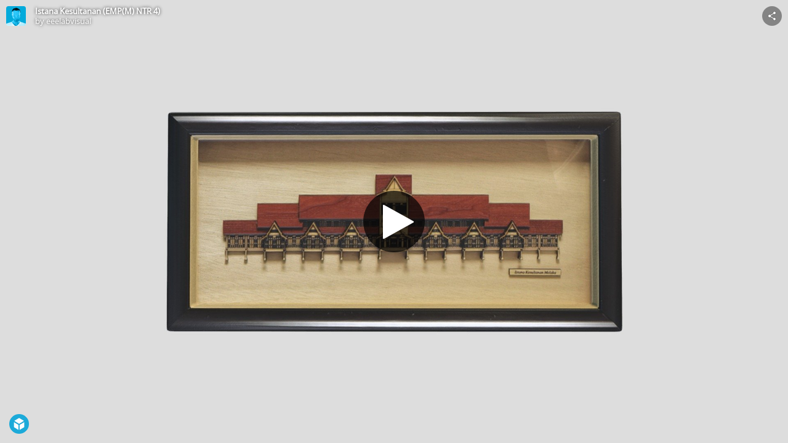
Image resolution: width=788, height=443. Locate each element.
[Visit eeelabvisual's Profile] (16, 16)
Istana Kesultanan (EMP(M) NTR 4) (97, 11)
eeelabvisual (68, 20)
